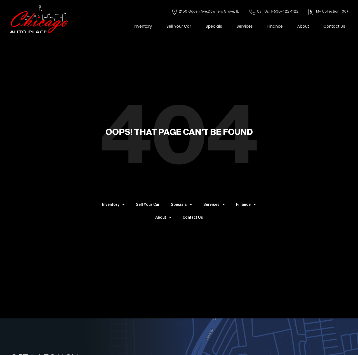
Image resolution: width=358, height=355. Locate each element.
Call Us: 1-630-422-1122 (274, 11)
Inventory (143, 26)
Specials (214, 26)
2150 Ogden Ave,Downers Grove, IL (205, 11)
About (303, 26)
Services (245, 26)
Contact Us (334, 26)
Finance (275, 26)
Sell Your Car (178, 26)
